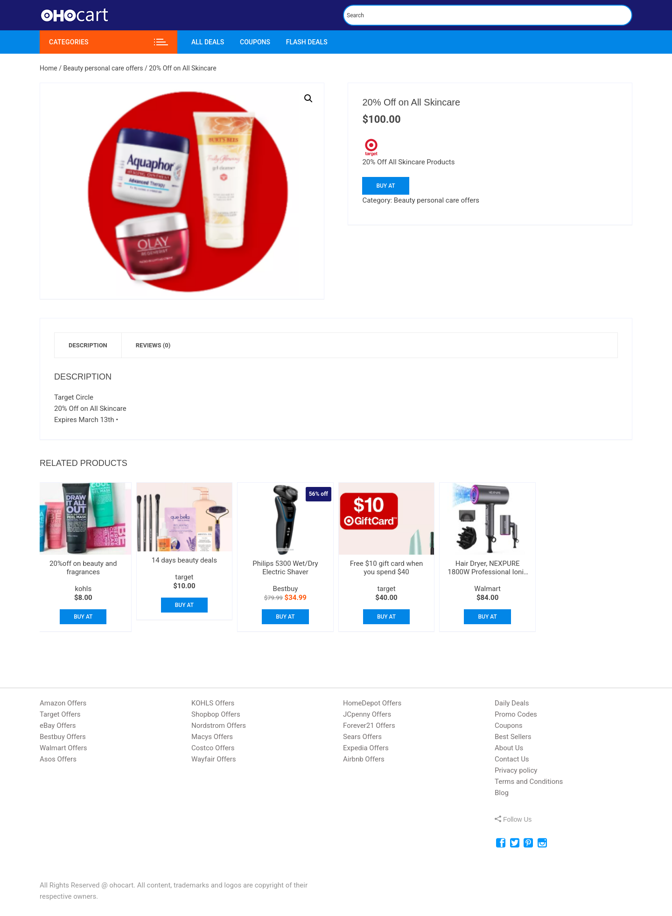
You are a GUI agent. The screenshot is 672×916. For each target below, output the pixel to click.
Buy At (385, 186)
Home (48, 68)
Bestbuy (285, 589)
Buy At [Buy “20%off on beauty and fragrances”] (83, 616)
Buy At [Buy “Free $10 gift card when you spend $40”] (386, 616)
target (184, 577)
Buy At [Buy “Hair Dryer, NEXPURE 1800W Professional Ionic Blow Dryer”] (487, 616)
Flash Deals (307, 42)
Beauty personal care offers (103, 68)
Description (88, 345)
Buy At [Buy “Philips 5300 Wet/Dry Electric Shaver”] (285, 616)
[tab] (88, 345)
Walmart (487, 589)
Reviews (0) (153, 345)
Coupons (255, 42)
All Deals (207, 42)
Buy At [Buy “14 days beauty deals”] (184, 605)
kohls (83, 589)
